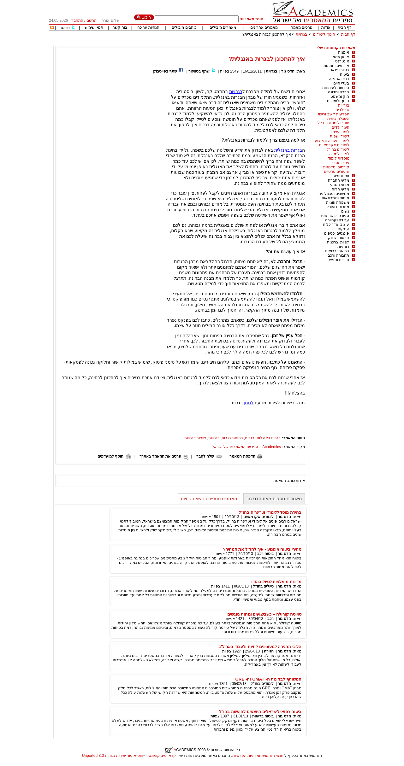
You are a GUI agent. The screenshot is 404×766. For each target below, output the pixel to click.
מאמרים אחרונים (264, 27)
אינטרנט (342, 61)
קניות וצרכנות (338, 242)
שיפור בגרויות (195, 438)
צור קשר (120, 27)
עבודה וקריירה (337, 220)
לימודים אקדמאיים (334, 145)
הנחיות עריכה (148, 27)
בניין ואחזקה (339, 79)
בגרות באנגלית (288, 150)
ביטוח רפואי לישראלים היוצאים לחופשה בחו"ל (260, 711)
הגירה (269, 651)
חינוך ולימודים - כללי (333, 123)
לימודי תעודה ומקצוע (332, 140)
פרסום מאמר (301, 27)
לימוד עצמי (340, 132)
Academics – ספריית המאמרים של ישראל (246, 447)
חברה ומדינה (338, 92)
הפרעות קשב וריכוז (333, 114)
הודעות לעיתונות (335, 87)
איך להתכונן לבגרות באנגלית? (266, 34)
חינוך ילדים (340, 127)
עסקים (343, 229)
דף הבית (345, 27)
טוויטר (65, 28)
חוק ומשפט (339, 96)
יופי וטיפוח (340, 176)
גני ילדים (342, 110)
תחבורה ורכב (338, 255)
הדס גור (287, 71)
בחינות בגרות (232, 438)
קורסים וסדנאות (336, 167)
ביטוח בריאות (263, 716)
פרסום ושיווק (338, 238)
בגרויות (301, 34)
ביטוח (344, 74)
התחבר (77, 20)
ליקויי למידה (339, 154)
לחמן (248, 402)
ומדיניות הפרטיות (246, 755)
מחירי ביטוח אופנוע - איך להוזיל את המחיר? (262, 549)
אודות (325, 27)
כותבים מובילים (184, 27)
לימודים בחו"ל (338, 149)
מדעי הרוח (340, 189)
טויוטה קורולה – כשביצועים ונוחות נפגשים (264, 614)
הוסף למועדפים (110, 456)
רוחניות (343, 246)
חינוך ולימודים (324, 34)
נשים (345, 211)
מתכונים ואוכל (338, 207)
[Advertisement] (240, 43)
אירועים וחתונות (336, 65)
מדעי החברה (338, 180)
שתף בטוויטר (199, 71)
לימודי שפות (339, 136)
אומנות (343, 52)
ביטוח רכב (265, 554)
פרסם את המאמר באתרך (160, 456)
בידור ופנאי (340, 70)
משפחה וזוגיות (337, 202)
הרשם (91, 20)
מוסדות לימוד (338, 158)
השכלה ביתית (338, 118)
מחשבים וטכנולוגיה (333, 193)
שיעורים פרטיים (336, 171)
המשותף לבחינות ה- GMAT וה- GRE (268, 679)
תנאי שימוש (94, 27)
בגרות (249, 438)
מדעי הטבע (339, 185)
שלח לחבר (205, 456)
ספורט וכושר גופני (334, 215)
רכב (270, 619)
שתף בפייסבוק (165, 71)
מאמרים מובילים (223, 27)
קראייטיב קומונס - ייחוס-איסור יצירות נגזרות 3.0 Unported (129, 755)
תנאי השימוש (272, 755)
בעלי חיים (341, 83)
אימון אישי (341, 57)
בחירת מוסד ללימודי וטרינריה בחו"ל (270, 512)
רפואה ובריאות (337, 251)
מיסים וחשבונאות (335, 198)
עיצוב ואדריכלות (336, 224)
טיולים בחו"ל (263, 586)
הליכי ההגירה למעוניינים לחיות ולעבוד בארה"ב (259, 646)
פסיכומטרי (340, 163)
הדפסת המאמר (242, 456)
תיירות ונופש (339, 260)
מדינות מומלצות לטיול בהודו (276, 581)
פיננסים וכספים (336, 233)
